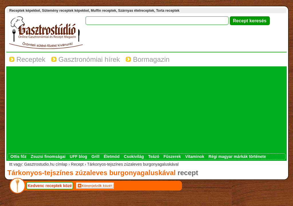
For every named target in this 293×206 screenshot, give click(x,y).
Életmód (112, 156)
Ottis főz (19, 156)
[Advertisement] (146, 110)
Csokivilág (134, 156)
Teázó (153, 156)
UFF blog (78, 156)
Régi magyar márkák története (237, 156)
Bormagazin (148, 59)
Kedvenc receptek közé (50, 185)
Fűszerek (172, 156)
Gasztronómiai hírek (85, 59)
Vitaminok (194, 156)
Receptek (27, 59)
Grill (96, 156)
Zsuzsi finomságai (48, 156)
